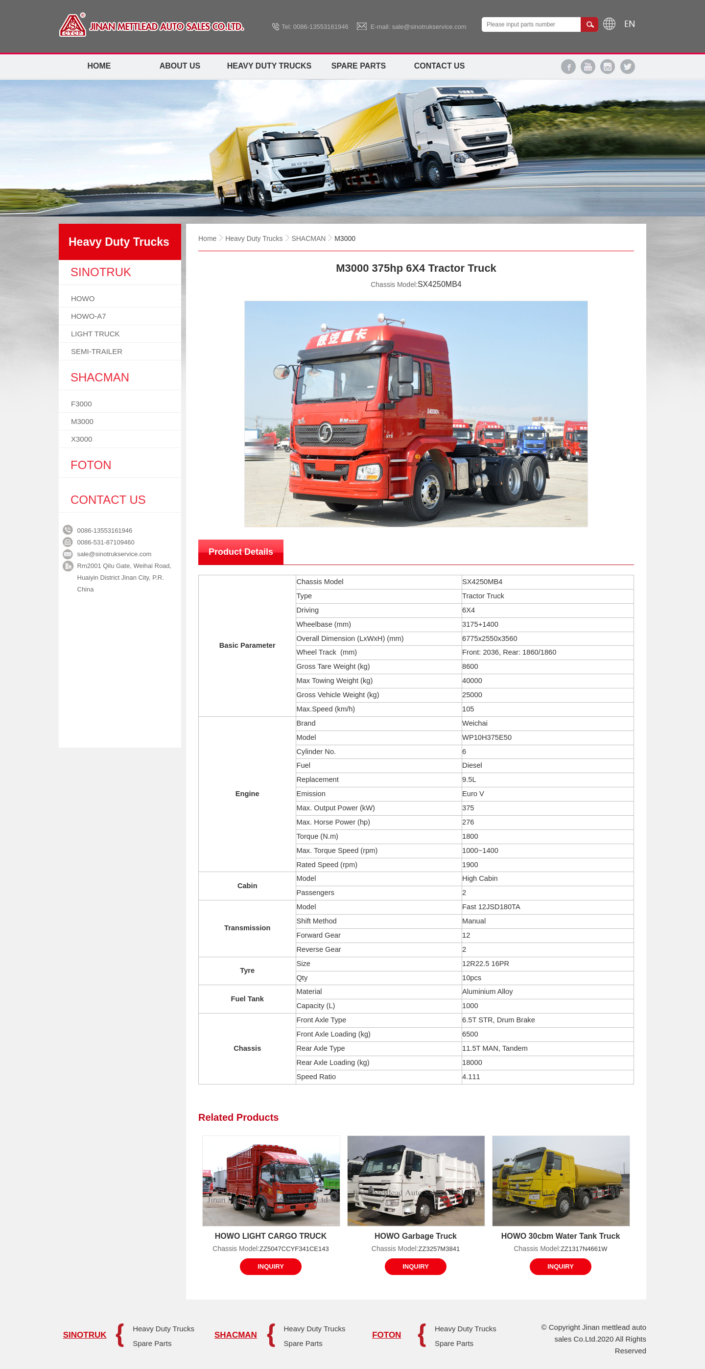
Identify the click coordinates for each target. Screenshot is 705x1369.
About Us (180, 66)
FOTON (386, 1335)
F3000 (81, 404)
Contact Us (439, 66)
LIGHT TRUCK (95, 334)
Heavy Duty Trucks (269, 66)
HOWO (82, 298)
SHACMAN (308, 238)
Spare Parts (358, 66)
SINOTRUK (85, 1335)
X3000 (81, 439)
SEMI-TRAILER (96, 351)
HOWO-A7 (88, 316)
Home (99, 66)
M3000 (82, 421)
